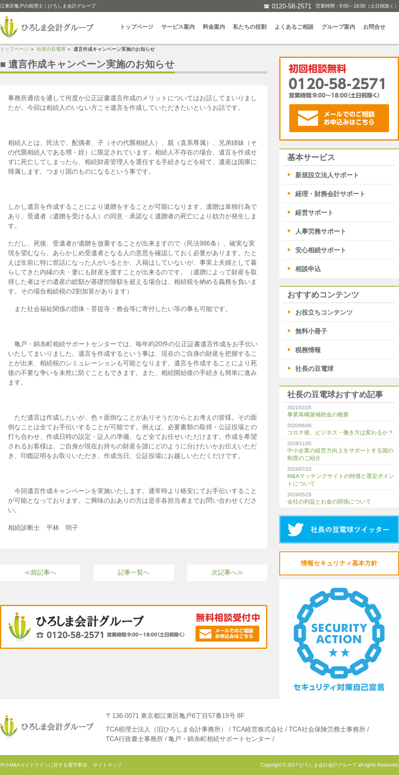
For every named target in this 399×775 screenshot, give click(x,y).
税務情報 (308, 350)
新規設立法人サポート (327, 175)
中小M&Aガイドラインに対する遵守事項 (43, 765)
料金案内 (214, 27)
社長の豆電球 (51, 49)
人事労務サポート (320, 231)
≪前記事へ (40, 572)
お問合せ (374, 27)
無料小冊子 (311, 331)
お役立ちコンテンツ (324, 312)
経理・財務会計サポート (330, 193)
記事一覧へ (134, 572)
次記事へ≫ (227, 572)
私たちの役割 (250, 27)
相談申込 (308, 269)
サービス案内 (178, 27)
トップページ (136, 27)
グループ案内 (338, 27)
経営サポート (314, 212)
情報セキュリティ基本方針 (339, 563)
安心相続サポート (320, 250)
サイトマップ (107, 765)
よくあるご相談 (294, 27)
